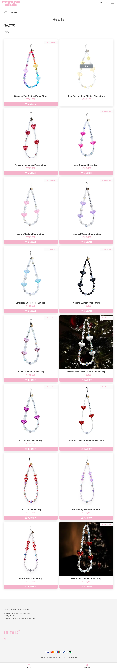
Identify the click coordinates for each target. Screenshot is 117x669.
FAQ (76, 657)
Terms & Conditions (67, 657)
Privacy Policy (55, 657)
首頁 (5, 12)
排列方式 (9, 25)
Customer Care (44, 657)
